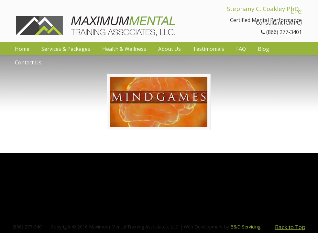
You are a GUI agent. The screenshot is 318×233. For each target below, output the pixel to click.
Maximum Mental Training (95, 20)
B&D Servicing (245, 227)
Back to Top (290, 227)
